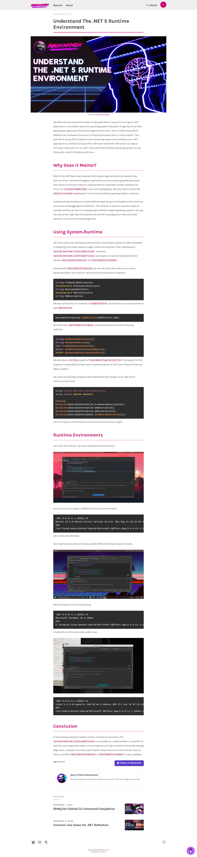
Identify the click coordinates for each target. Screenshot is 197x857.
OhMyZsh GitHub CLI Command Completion (84, 809)
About (69, 5)
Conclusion (65, 726)
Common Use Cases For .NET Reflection (81, 825)
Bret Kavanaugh (102, 115)
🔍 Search (151, 5)
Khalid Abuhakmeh (95, 850)
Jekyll (103, 852)
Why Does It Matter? (74, 165)
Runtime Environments (78, 435)
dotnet (62, 762)
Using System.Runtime (77, 231)
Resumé (57, 5)
